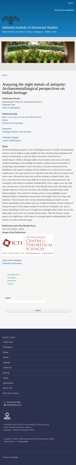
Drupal (15, 457)
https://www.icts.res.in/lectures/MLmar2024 (21, 117)
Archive (10, 284)
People (5, 352)
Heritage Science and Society (16, 131)
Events (5, 357)
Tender (5, 378)
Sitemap (6, 373)
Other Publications (11, 107)
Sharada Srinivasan (12, 263)
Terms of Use (9, 442)
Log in (70, 3)
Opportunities (8, 383)
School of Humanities (12, 123)
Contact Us (7, 368)
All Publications (13, 275)
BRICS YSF (7, 388)
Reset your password (64, 10)
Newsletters (11, 278)
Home (4, 75)
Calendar (6, 363)
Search (7, 298)
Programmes (8, 342)
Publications (8, 347)
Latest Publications (11, 140)
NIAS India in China (10, 393)
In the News (11, 281)
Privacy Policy (22, 442)
